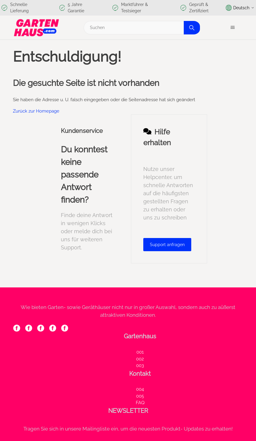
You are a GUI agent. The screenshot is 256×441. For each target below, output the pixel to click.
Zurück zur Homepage (36, 111)
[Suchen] (141, 27)
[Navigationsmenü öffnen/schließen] (232, 27)
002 (140, 359)
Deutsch (240, 8)
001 (140, 352)
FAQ (140, 402)
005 (140, 396)
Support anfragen (167, 244)
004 (140, 389)
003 (140, 365)
